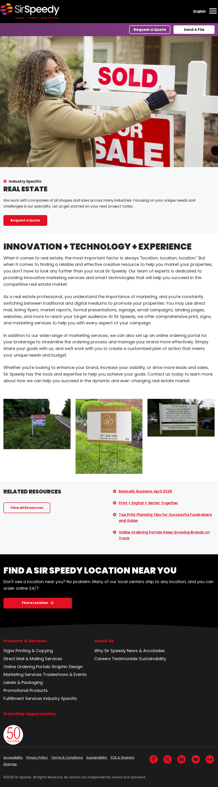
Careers (102, 659)
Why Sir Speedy (110, 651)
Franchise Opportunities (29, 714)
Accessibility (13, 757)
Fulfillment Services (22, 698)
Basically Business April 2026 (145, 491)
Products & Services (25, 640)
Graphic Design (67, 667)
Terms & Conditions (67, 757)
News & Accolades (146, 651)
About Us (104, 640)
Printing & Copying (34, 651)
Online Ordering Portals (26, 667)
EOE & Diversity (122, 757)
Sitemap (10, 764)
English (199, 11)
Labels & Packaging (23, 682)
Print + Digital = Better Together (148, 503)
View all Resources (27, 507)
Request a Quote (150, 29)
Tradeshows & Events (65, 674)
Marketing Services (22, 674)
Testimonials (125, 659)
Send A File (194, 29)
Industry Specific (25, 181)
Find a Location (35, 602)
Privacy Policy (37, 757)
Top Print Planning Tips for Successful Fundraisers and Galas (165, 517)
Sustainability (152, 659)
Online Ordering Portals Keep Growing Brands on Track (164, 535)
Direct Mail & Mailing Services (32, 659)
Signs (8, 651)
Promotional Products (25, 690)
